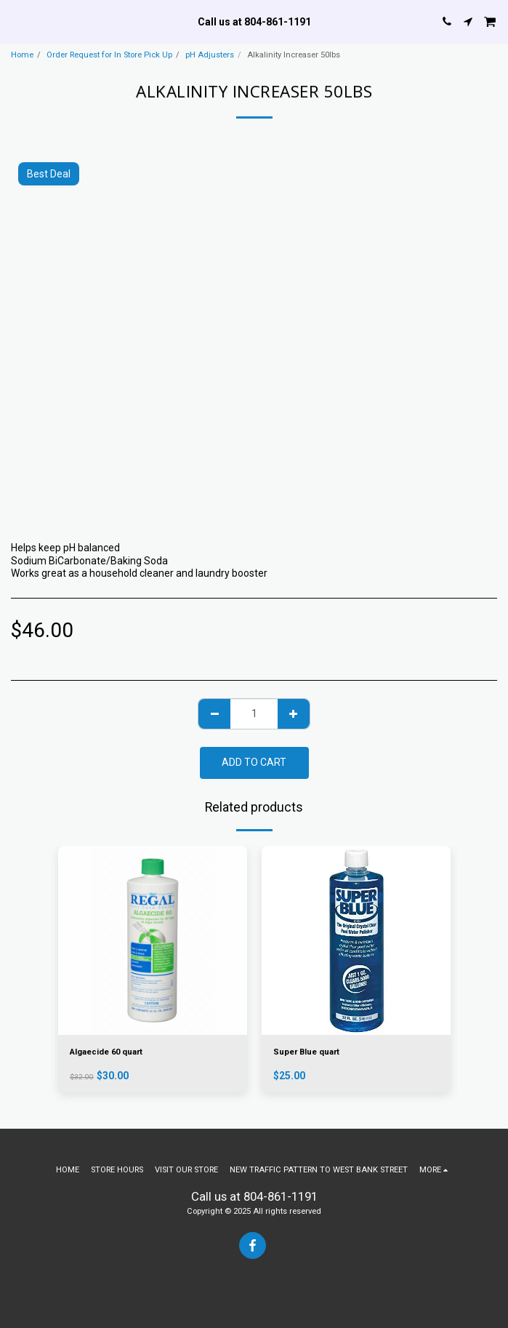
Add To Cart (254, 762)
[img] (152, 940)
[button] (16, 21)
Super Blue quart (306, 1052)
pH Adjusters (209, 55)
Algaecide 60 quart (106, 1052)
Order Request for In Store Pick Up (109, 55)
